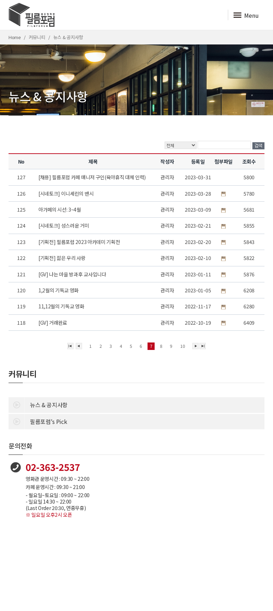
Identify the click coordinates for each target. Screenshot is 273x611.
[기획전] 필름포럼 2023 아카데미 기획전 (79, 241)
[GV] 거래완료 (53, 322)
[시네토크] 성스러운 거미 (64, 225)
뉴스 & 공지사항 (38, 404)
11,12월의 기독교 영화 (61, 306)
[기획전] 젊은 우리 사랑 (62, 257)
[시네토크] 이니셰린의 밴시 (66, 193)
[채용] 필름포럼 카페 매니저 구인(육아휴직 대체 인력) (92, 177)
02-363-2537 (53, 466)
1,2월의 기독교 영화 (59, 290)
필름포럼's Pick (38, 421)
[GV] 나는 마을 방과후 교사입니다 (72, 274)
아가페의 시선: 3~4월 (60, 209)
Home (15, 37)
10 (182, 346)
